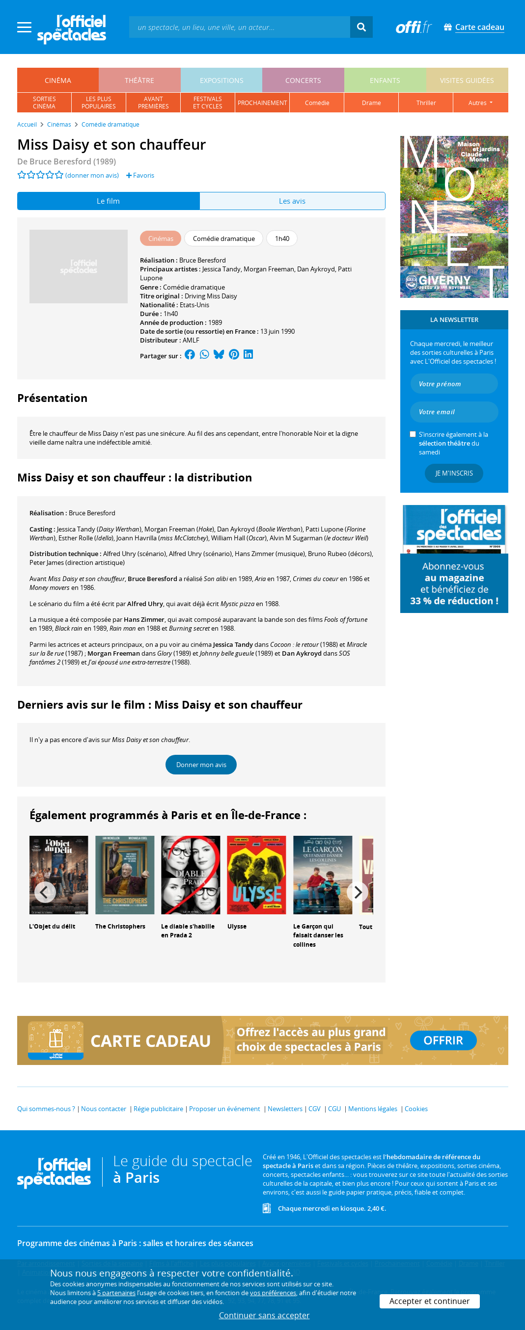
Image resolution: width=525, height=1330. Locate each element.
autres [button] (478, 103)
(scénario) (134, 553)
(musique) (270, 553)
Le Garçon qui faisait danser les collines (318, 935)
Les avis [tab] (292, 201)
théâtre (139, 80)
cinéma (58, 80)
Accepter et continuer (429, 1301)
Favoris (140, 175)
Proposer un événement (224, 1108)
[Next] (357, 892)
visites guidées (467, 80)
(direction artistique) (77, 562)
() (99, 529)
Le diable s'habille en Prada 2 (188, 931)
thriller (426, 103)
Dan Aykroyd (316, 269)
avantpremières (153, 102)
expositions (222, 80)
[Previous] (45, 892)
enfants (385, 80)
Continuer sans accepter (264, 1315)
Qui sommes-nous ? (46, 1108)
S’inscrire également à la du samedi (453, 443)
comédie (317, 103)
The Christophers (120, 926)
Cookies (416, 1108)
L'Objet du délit (52, 926)
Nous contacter (103, 1108)
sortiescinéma (44, 102)
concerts (303, 80)
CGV (314, 1108)
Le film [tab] (108, 201)
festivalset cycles (207, 102)
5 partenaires (116, 1292)
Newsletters (285, 1108)
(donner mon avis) (92, 175)
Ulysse (237, 926)
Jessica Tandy (221, 269)
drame (371, 103)
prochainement (262, 103)
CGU (334, 1108)
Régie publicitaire (158, 1108)
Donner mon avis (201, 764)
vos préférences (273, 1292)
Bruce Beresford (202, 260)
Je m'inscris (454, 473)
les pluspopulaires (99, 102)
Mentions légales (372, 1108)
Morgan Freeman (269, 269)
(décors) (340, 553)
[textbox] (239, 26)
